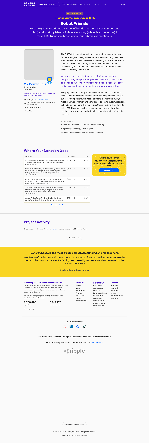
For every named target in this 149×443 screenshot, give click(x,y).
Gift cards (96, 290)
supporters (35, 303)
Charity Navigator (29, 298)
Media (113, 290)
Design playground (117, 295)
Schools (85, 435)
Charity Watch (58, 296)
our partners (97, 342)
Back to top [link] (75, 238)
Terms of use (76, 435)
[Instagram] (64, 326)
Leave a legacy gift (99, 303)
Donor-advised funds (100, 293)
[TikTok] (85, 326)
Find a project (97, 285)
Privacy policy (65, 435)
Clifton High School (30, 87)
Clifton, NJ (66, 125)
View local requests (41, 100)
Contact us (114, 298)
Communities (115, 288)
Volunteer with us (98, 300)
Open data (114, 293)
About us (96, 4)
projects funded (61, 303)
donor (29, 110)
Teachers (56, 336)
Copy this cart (109, 170)
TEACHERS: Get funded (69, 4)
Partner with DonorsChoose (74, 424)
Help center (114, 285)
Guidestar (41, 298)
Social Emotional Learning (94, 125)
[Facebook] (78, 326)
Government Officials (101, 336)
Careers (78, 298)
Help (104, 4)
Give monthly (97, 298)
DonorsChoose (29, 4)
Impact (78, 288)
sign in (54, 229)
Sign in (123, 4)
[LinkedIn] (71, 326)
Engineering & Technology (71, 129)
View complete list (57, 206)
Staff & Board (80, 295)
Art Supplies (88, 129)
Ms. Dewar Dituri (35, 84)
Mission (78, 285)
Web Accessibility (81, 300)
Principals (66, 336)
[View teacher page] (39, 64)
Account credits (98, 288)
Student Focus (80, 290)
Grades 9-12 (77, 125)
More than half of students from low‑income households (82, 133)
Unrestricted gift (98, 306)
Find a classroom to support (48, 4)
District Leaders (79, 336)
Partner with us (85, 4)
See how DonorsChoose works (74, 270)
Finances (79, 293)
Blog (117, 290)
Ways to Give (98, 283)
